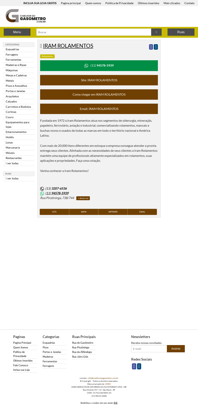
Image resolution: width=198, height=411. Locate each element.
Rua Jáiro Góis (80, 356)
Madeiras (48, 356)
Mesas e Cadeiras (16, 75)
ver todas (12, 163)
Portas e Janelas (15, 91)
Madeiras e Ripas (16, 65)
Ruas (180, 32)
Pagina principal (71, 3)
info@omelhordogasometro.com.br (103, 378)
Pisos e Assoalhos (16, 85)
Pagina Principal (22, 342)
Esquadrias (12, 49)
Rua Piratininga (80, 347)
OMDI (108, 384)
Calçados (11, 101)
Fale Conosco (20, 365)
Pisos (46, 347)
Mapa (84, 212)
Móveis (10, 152)
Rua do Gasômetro (82, 342)
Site (54, 212)
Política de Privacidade (119, 3)
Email (142, 212)
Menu (17, 32)
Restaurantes (14, 158)
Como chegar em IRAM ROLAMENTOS (99, 94)
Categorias (12, 44)
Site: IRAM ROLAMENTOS (99, 80)
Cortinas (11, 111)
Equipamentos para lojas (17, 124)
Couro (10, 117)
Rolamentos (47, 56)
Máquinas (12, 70)
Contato (189, 3)
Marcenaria (13, 147)
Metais (10, 80)
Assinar (176, 348)
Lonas (9, 142)
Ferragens (12, 54)
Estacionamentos (16, 131)
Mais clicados (172, 3)
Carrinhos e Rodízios (18, 106)
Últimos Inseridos (23, 360)
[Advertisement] (124, 17)
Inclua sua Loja (21, 369)
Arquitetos (12, 96)
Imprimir (113, 212)
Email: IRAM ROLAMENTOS (99, 109)
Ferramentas (13, 59)
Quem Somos (20, 347)
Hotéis (10, 137)
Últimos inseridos (148, 3)
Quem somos (93, 3)
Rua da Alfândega (82, 352)
